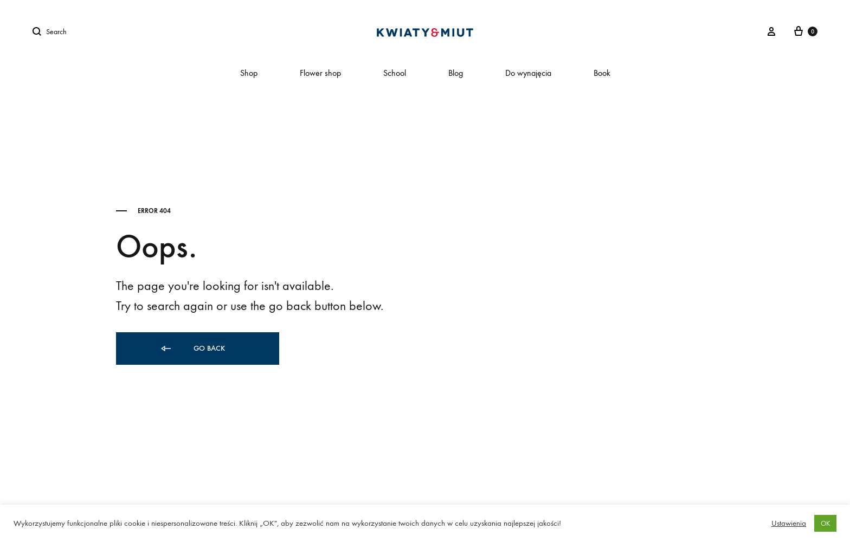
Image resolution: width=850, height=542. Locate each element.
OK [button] (825, 523)
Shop (248, 73)
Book (602, 73)
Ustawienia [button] (788, 523)
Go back (192, 349)
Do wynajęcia (528, 73)
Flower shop (320, 73)
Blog (455, 73)
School (394, 73)
